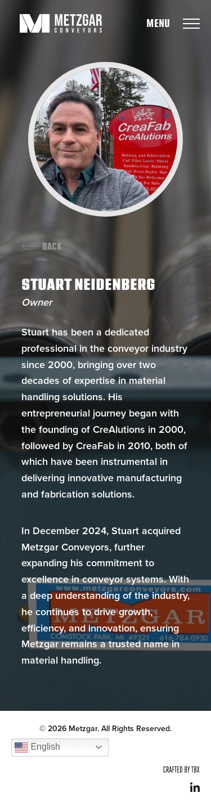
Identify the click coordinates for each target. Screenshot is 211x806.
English (37, 747)
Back (52, 247)
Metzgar (60, 23)
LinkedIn (195, 787)
